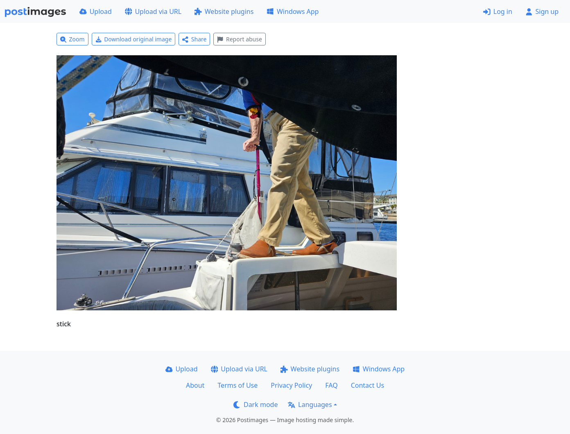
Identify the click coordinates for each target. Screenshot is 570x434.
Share (194, 39)
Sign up (542, 11)
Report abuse (239, 39)
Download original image (133, 39)
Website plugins (224, 11)
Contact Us (367, 385)
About (195, 385)
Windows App (293, 11)
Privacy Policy (291, 385)
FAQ (331, 385)
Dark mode (255, 404)
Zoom (72, 39)
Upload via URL (153, 11)
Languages (310, 404)
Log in (497, 11)
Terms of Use (237, 385)
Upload (95, 11)
